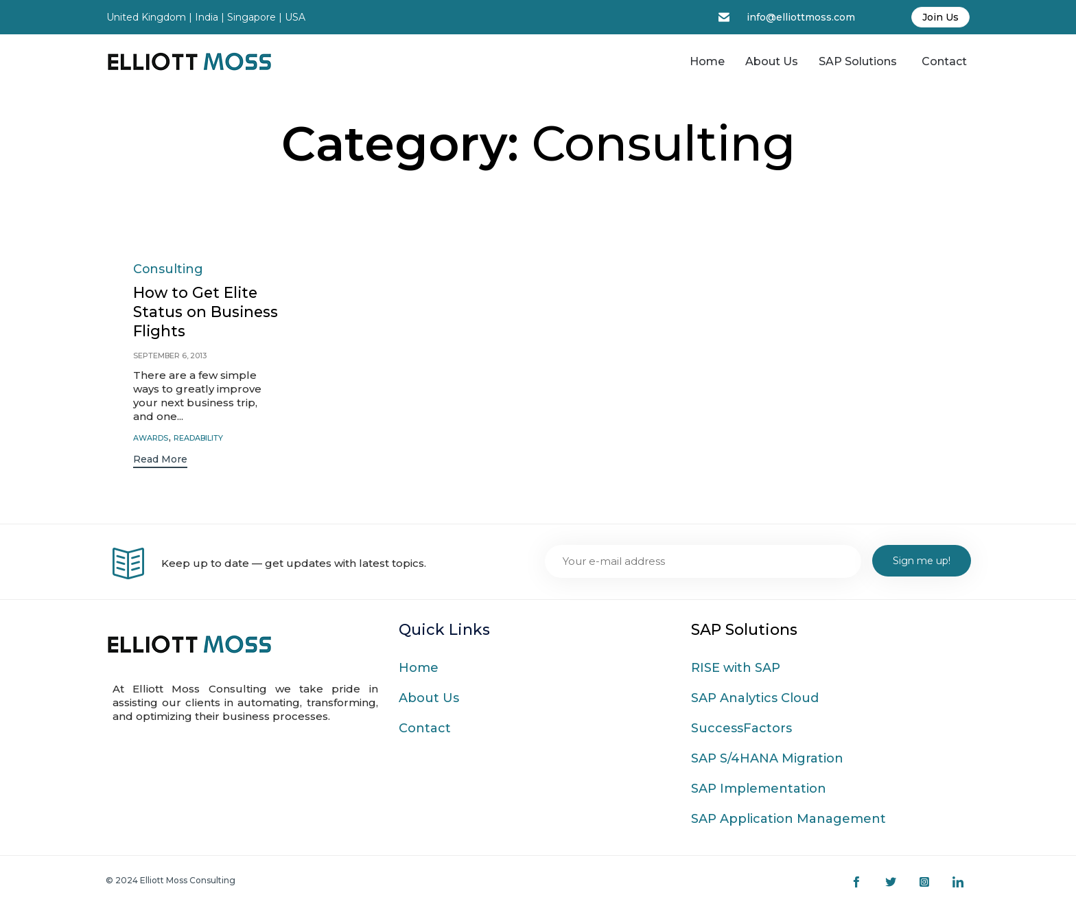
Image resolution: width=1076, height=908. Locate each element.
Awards (150, 438)
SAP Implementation (758, 788)
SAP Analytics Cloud (755, 698)
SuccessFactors (741, 728)
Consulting (168, 268)
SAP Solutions (858, 61)
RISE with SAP (735, 667)
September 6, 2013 (170, 356)
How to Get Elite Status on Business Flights (196, 312)
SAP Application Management (788, 818)
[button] (160, 461)
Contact (944, 61)
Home (707, 61)
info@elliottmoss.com (801, 17)
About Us (771, 61)
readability (199, 438)
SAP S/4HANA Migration (767, 758)
